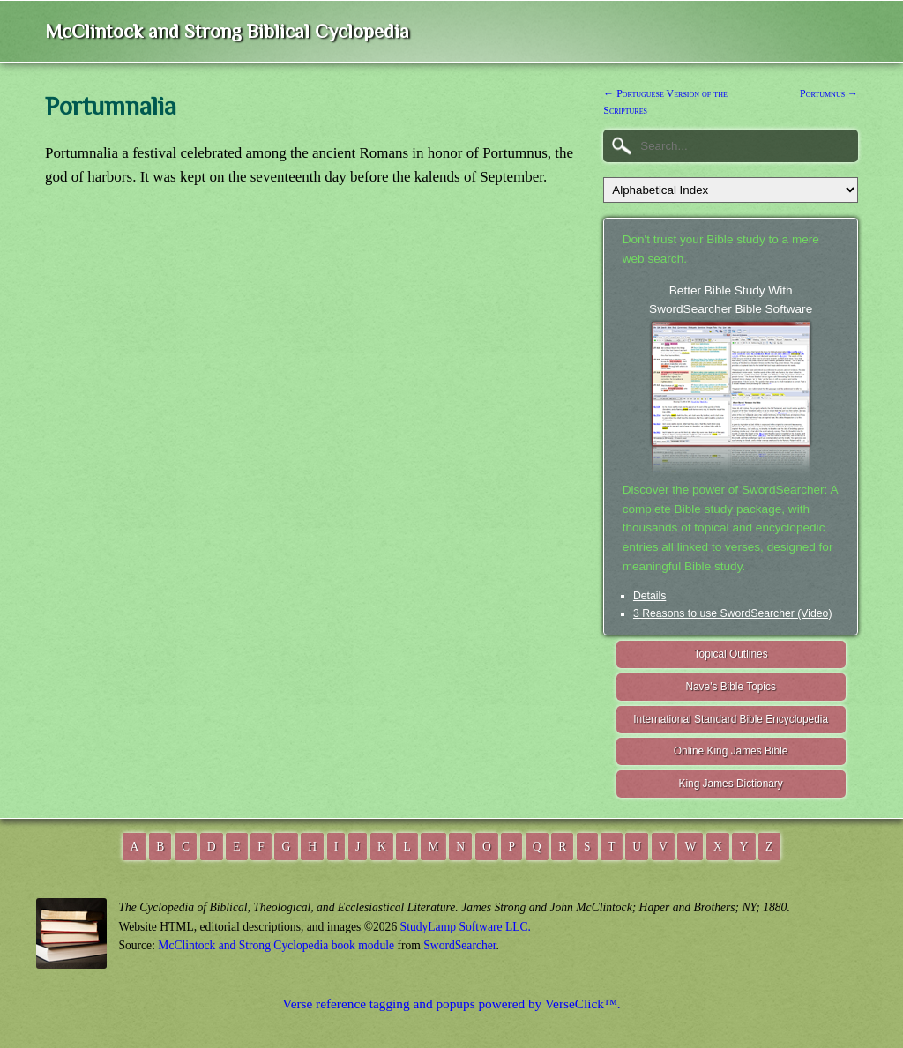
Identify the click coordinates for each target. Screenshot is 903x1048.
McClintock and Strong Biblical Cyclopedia (227, 31)
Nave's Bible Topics (730, 686)
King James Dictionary (730, 783)
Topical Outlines (731, 654)
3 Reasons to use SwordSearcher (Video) (732, 613)
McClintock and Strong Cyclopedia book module (276, 945)
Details (649, 596)
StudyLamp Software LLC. (465, 926)
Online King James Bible (731, 751)
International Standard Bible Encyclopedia (730, 719)
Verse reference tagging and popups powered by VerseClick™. (451, 1003)
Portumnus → (829, 93)
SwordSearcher (459, 945)
